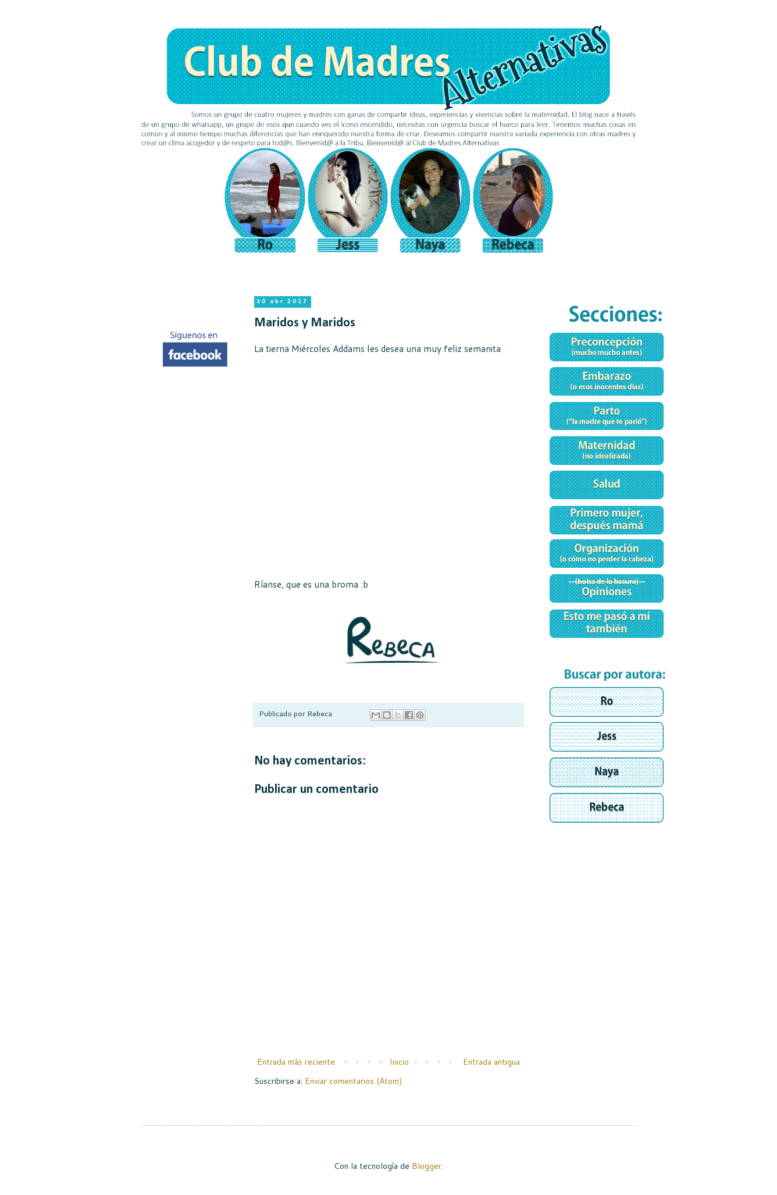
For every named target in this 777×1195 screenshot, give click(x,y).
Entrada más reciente (296, 1062)
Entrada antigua (491, 1062)
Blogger (426, 1166)
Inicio (399, 1062)
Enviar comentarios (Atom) (353, 1081)
